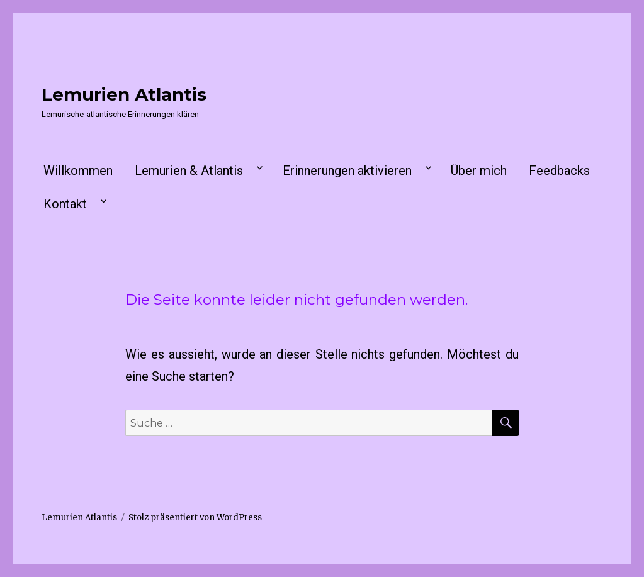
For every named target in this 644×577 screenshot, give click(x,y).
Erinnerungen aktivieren (347, 170)
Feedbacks (559, 170)
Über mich (479, 170)
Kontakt (65, 203)
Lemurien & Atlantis (189, 170)
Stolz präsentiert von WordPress (195, 517)
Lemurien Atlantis (124, 94)
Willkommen (78, 170)
